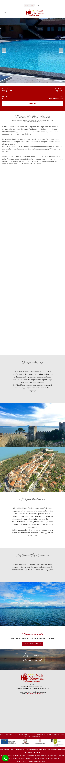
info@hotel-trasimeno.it (35, 693)
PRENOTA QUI (29, 5)
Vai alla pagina (32, 644)
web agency (36, 736)
